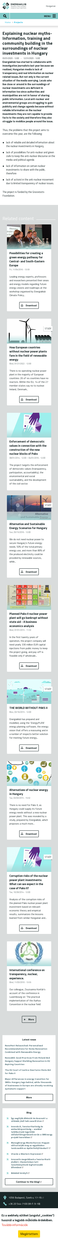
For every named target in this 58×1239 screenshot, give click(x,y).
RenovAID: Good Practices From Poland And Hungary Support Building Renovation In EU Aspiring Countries (27, 1061)
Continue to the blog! (29, 1182)
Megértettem (29, 1234)
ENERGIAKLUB (14, 5)
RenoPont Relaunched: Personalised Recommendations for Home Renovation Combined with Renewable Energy (26, 1049)
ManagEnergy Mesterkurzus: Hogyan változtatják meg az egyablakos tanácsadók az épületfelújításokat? (31, 1145)
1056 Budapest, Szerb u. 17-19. (26, 1197)
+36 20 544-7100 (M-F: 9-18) (24, 1204)
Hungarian (51, 6)
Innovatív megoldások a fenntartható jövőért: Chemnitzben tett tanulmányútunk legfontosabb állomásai (30, 1163)
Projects (18, 22)
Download (31, 305)
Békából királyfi (20, 1173)
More (31, 1019)
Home (8, 22)
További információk (15, 1225)
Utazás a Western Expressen (27, 1153)
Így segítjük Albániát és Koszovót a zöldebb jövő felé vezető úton (29, 1119)
